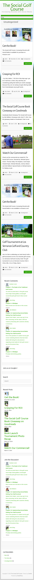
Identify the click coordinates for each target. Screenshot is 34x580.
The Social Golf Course (17, 7)
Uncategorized (26, 59)
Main (5, 555)
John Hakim (7, 91)
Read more (28, 63)
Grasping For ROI (11, 74)
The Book (6, 558)
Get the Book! (9, 45)
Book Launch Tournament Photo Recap (14, 436)
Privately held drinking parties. (13, 354)
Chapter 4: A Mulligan (12, 303)
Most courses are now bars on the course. (17, 305)
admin (5, 59)
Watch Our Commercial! (14, 152)
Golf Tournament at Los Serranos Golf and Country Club (15, 245)
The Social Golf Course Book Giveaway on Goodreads (16, 108)
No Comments (7, 61)
